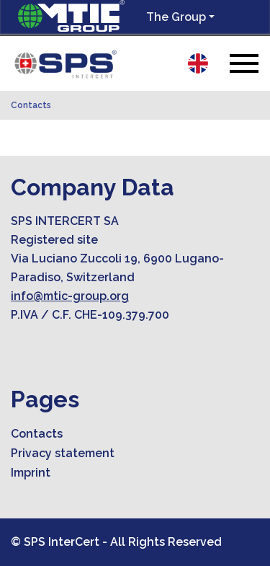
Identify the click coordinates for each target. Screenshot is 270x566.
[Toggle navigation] (244, 63)
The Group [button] (176, 17)
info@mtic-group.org (70, 296)
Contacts (31, 105)
